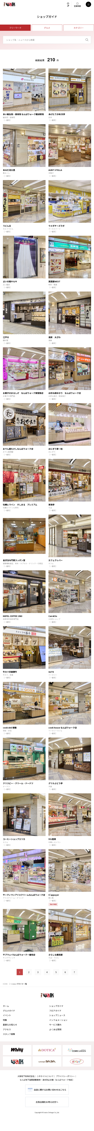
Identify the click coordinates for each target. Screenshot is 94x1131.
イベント (7, 1015)
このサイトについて (45, 1076)
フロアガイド (55, 1010)
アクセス (7, 1029)
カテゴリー (79, 27)
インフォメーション (58, 1020)
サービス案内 (55, 1024)
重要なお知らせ (10, 1024)
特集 (5, 1020)
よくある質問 (55, 1029)
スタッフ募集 (9, 1034)
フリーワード (15, 27)
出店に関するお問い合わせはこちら (50, 1089)
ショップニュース (57, 1015)
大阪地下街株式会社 (25, 1076)
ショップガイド (56, 1006)
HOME (5, 984)
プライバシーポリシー (65, 1076)
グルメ (47, 27)
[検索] (87, 40)
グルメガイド (9, 1010)
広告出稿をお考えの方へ (47, 1102)
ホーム (6, 1006)
